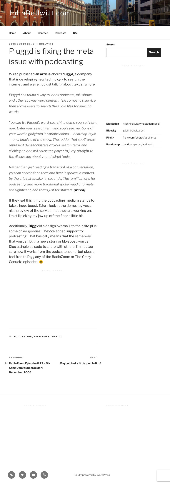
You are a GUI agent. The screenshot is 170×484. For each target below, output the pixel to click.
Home (12, 32)
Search (110, 44)
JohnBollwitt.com (40, 13)
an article (43, 74)
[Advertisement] (53, 297)
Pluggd (67, 74)
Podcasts (60, 32)
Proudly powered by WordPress (91, 474)
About (27, 32)
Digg (32, 226)
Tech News (42, 336)
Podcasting (23, 336)
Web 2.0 (57, 336)
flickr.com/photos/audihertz (139, 137)
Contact (43, 32)
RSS (75, 32)
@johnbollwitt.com (133, 130)
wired (79, 190)
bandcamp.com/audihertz (138, 144)
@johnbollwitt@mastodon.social (141, 123)
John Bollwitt (42, 44)
